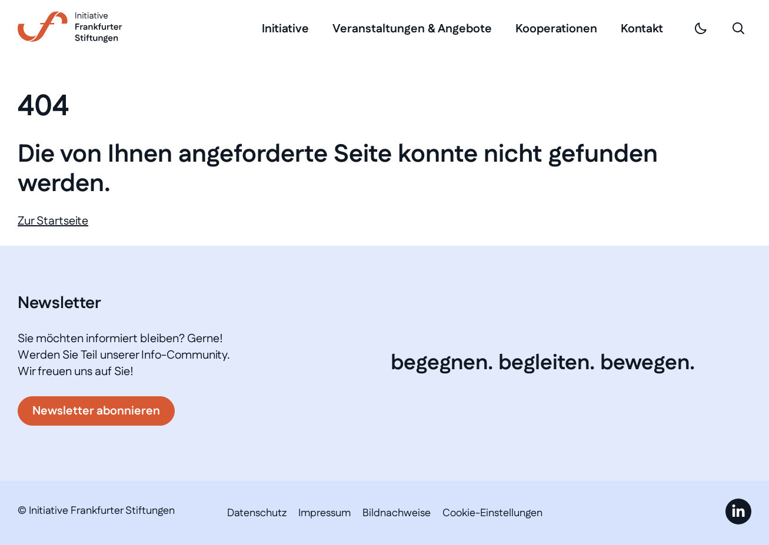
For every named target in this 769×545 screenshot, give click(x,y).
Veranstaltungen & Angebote (412, 29)
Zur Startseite (53, 221)
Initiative (285, 29)
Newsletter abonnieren (96, 411)
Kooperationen (556, 29)
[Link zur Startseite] (70, 27)
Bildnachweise (396, 513)
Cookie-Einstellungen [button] (492, 513)
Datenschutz (257, 513)
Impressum (324, 513)
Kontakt (642, 29)
